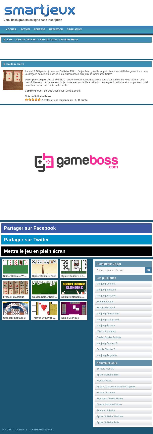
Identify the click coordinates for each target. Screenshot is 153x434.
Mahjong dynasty (106, 325)
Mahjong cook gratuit (108, 319)
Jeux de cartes (48, 39)
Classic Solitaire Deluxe (109, 404)
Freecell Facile (104, 380)
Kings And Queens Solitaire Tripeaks (116, 386)
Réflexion (56, 29)
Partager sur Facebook (30, 228)
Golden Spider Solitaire (109, 337)
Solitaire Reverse (106, 392)
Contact (21, 429)
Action (25, 29)
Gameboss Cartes (102, 74)
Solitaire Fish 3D (105, 368)
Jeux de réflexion (25, 39)
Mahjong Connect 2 (107, 343)
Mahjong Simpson (106, 289)
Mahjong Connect (106, 283)
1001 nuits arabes (106, 331)
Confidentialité (41, 430)
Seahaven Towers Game (110, 398)
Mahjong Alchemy (106, 295)
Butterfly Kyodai (105, 301)
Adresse (39, 29)
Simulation (74, 29)
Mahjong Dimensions (108, 313)
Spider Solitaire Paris (108, 422)
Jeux (9, 39)
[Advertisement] (76, 51)
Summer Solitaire (106, 410)
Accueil (11, 29)
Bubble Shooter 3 (106, 349)
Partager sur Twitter (26, 239)
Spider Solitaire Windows (110, 416)
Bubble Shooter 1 (106, 307)
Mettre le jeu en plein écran (34, 251)
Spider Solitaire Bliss (108, 374)
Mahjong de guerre (107, 355)
